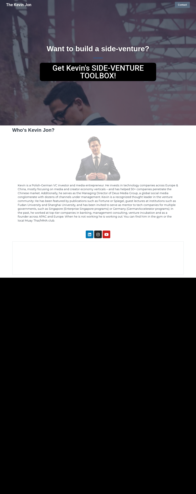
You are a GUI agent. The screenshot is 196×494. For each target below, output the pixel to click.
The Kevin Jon (18, 4)
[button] (98, 72)
